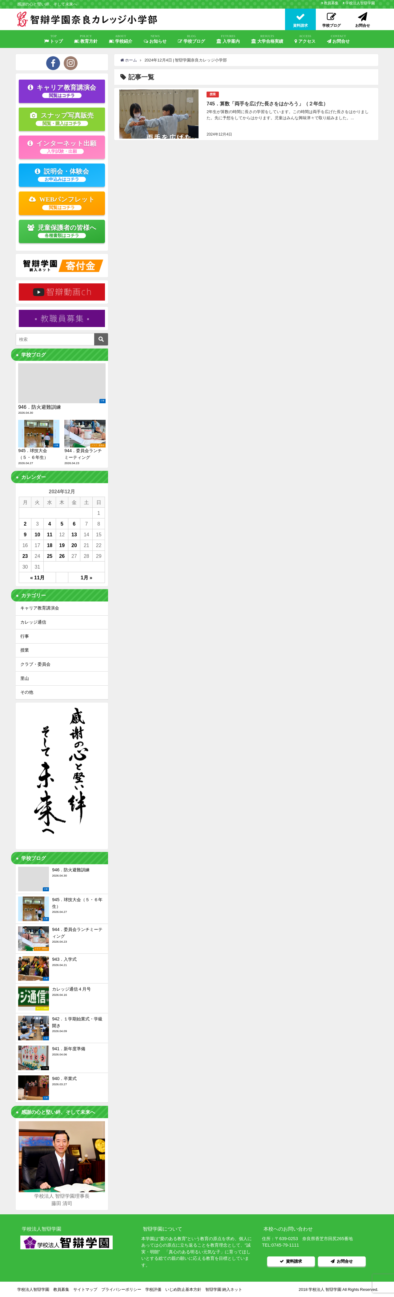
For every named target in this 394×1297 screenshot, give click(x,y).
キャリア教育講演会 (62, 91)
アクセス (305, 39)
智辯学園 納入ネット (223, 1289)
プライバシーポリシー (121, 1289)
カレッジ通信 (33, 622)
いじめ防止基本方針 (183, 1289)
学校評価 (153, 1289)
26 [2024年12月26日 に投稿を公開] (62, 556)
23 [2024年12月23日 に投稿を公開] (25, 556)
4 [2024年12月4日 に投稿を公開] (49, 523)
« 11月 (37, 577)
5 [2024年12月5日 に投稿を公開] (62, 523)
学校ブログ (191, 39)
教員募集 (331, 3)
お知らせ (155, 39)
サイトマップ (85, 1289)
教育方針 (86, 39)
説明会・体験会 (62, 175)
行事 (24, 636)
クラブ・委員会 (35, 664)
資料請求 (291, 1261)
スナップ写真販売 (62, 119)
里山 (24, 678)
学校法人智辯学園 (360, 3)
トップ (53, 39)
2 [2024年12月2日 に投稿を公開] (25, 523)
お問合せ (338, 39)
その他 (26, 692)
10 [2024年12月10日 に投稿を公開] (37, 534)
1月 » (86, 577)
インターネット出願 (61, 147)
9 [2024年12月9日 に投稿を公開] (25, 534)
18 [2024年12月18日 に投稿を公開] (49, 545)
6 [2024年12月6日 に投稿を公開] (74, 523)
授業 (213, 94)
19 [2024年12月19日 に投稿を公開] (62, 545)
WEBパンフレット (62, 203)
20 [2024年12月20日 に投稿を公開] (74, 545)
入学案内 (228, 39)
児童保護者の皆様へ (62, 231)
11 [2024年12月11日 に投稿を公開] (49, 534)
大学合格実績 (267, 39)
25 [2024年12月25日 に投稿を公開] (49, 556)
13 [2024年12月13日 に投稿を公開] (74, 534)
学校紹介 (120, 39)
